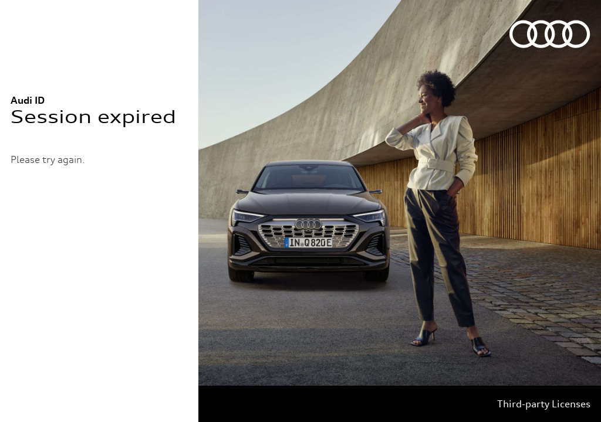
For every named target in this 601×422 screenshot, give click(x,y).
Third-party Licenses (543, 404)
